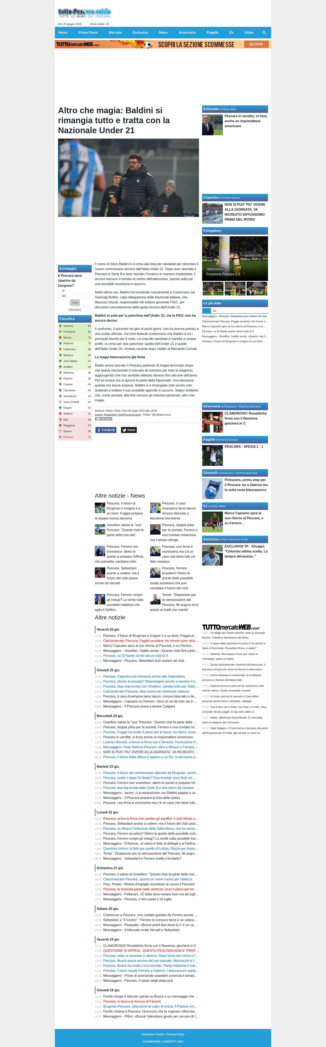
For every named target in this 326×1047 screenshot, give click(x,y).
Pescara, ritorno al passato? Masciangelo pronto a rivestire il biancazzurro (157, 681)
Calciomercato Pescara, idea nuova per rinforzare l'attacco (146, 691)
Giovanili (210, 473)
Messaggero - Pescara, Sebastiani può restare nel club (143, 660)
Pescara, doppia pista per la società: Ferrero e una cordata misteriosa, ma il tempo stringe (169, 727)
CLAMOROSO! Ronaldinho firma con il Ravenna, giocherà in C (149, 945)
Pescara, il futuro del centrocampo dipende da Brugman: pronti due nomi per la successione (171, 773)
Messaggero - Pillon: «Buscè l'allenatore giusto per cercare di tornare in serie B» (162, 1016)
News (109, 410)
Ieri (214, 310)
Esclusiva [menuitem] (140, 32)
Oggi (206, 310)
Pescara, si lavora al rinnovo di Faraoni (132, 1001)
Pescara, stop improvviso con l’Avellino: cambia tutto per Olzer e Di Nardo (157, 686)
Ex (205, 506)
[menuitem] (264, 32)
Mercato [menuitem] (115, 32)
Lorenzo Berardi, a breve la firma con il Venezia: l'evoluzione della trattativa (158, 742)
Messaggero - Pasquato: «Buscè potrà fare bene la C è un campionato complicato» (164, 925)
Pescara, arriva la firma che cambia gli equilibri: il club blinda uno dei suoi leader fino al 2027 (171, 818)
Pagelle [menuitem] (212, 32)
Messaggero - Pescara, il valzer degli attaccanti (138, 980)
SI (63, 290)
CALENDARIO (151, 1041)
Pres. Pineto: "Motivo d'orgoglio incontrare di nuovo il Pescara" (149, 884)
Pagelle (209, 439)
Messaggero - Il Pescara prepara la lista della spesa (141, 798)
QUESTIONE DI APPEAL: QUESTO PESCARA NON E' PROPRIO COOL (157, 950)
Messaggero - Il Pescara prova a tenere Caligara (139, 706)
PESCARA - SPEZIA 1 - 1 (244, 446)
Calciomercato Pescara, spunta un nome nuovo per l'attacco (147, 879)
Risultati (75, 309)
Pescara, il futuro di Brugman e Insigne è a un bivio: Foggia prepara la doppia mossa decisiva (172, 635)
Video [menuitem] (248, 32)
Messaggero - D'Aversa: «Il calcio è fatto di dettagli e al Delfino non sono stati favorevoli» (168, 843)
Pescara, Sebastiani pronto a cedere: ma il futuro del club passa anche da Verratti (163, 823)
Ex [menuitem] (231, 32)
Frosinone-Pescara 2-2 (223, 274)
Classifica (67, 319)
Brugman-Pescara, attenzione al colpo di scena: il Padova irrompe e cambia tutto (163, 1006)
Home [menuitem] (62, 32)
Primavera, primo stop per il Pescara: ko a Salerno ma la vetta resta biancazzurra (246, 485)
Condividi (106, 430)
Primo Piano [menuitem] (88, 32)
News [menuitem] (163, 32)
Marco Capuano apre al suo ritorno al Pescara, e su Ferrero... (148, 645)
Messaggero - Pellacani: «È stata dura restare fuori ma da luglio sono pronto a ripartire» (168, 894)
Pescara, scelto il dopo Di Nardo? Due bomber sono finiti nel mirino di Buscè (159, 778)
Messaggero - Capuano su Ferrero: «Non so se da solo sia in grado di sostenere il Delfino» (170, 701)
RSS (180, 1041)
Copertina (211, 197)
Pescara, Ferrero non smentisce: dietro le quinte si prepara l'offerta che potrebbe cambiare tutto (173, 783)
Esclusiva (211, 539)
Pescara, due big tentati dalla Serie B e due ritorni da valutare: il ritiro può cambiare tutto (168, 788)
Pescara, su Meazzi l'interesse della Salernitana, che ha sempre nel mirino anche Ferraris (169, 828)
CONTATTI (169, 1041)
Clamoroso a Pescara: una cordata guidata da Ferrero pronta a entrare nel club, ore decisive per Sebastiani (182, 915)
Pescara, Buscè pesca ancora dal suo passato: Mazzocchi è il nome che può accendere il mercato (175, 960)
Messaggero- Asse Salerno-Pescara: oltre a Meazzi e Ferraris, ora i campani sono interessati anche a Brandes (184, 747)
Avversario (211, 406)
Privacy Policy (175, 1034)
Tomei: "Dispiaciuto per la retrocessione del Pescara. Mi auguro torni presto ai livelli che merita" (173, 853)
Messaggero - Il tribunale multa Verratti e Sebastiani (141, 930)
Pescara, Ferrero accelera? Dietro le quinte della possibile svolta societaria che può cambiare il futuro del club (171, 578)
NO (64, 296)
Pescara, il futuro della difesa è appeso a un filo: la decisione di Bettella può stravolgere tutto (171, 757)
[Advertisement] (147, 463)
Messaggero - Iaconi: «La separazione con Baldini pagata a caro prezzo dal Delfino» (165, 793)
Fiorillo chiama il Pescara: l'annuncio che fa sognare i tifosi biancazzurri (155, 1011)
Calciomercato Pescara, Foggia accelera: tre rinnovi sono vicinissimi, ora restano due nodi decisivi (175, 640)
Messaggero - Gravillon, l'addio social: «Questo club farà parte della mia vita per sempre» (169, 650)
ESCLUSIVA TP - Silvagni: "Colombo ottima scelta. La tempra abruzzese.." (246, 551)
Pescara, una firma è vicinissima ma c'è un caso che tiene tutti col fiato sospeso (162, 803)
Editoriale (211, 109)
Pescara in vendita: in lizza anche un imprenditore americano (148, 737)
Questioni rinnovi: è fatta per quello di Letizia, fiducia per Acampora (152, 848)
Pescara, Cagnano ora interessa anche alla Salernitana (144, 676)
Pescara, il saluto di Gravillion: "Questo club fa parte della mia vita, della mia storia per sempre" (173, 874)
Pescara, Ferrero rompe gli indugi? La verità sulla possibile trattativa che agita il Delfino (167, 838)
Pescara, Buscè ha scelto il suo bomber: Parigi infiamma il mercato (152, 965)
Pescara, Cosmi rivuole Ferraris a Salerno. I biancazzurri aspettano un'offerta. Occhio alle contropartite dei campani (188, 970)
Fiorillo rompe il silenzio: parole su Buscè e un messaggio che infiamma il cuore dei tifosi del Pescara (177, 996)
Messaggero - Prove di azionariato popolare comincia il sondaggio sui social (159, 975)
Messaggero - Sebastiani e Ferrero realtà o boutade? (142, 858)
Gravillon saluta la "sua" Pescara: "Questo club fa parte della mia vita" (125, 530)
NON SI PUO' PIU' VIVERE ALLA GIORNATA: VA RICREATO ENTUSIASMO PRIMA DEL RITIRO (175, 752)
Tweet (129, 430)
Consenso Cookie (153, 1034)
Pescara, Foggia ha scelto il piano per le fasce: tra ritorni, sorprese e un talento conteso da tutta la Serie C (181, 732)
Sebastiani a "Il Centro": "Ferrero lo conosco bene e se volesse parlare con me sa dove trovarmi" (174, 920)
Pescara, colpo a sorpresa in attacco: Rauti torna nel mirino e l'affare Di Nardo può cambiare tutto (175, 955)
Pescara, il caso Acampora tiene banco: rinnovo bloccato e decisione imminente (162, 696)
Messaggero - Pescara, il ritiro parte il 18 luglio (137, 899)
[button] (75, 302)
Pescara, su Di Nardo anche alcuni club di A (135, 655)
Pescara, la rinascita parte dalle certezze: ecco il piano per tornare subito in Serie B (164, 889)
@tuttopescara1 (161, 414)
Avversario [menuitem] (187, 32)
